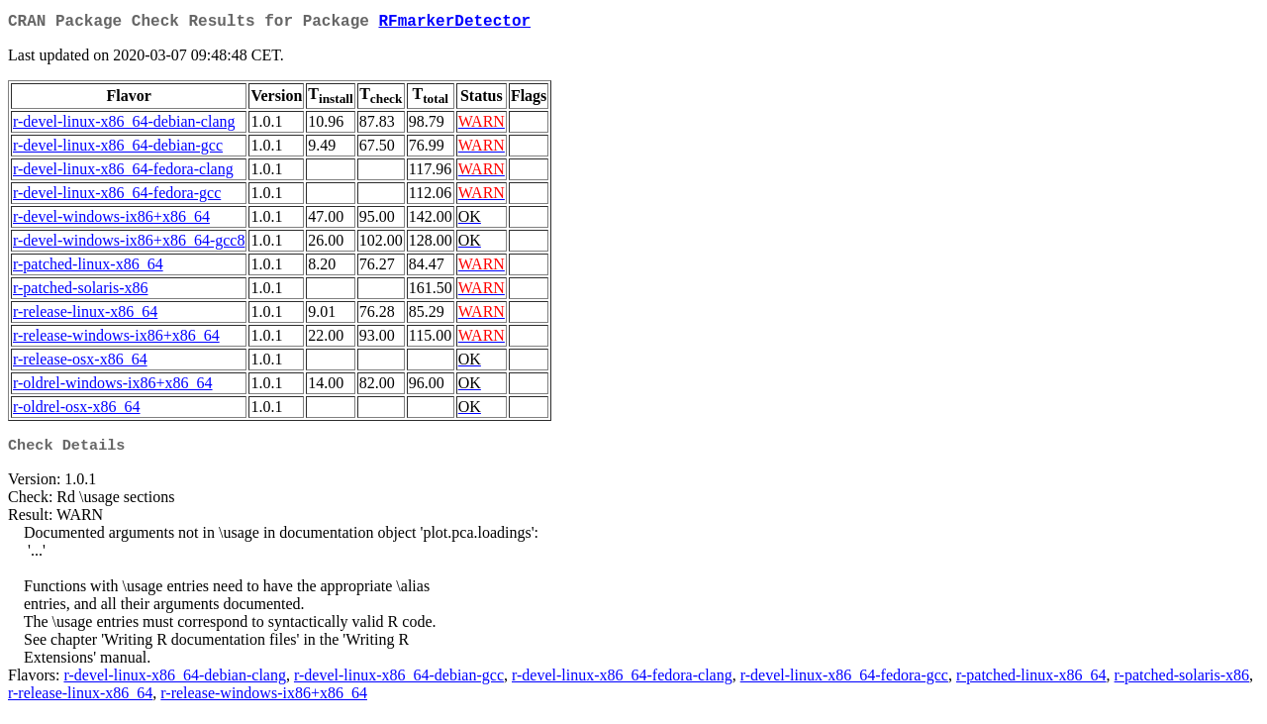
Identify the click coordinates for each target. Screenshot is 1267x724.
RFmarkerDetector (454, 24)
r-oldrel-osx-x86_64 (77, 410)
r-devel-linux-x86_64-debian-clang (124, 125)
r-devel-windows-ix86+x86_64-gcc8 (128, 244)
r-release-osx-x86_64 (80, 363)
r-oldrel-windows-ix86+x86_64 (113, 386)
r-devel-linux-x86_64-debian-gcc (118, 149)
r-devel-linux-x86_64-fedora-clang (123, 172)
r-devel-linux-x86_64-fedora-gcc (117, 196)
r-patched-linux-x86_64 (88, 267)
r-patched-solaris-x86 (80, 291)
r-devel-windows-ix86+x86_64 (111, 220)
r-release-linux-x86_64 (85, 315)
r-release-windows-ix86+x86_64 (116, 339)
